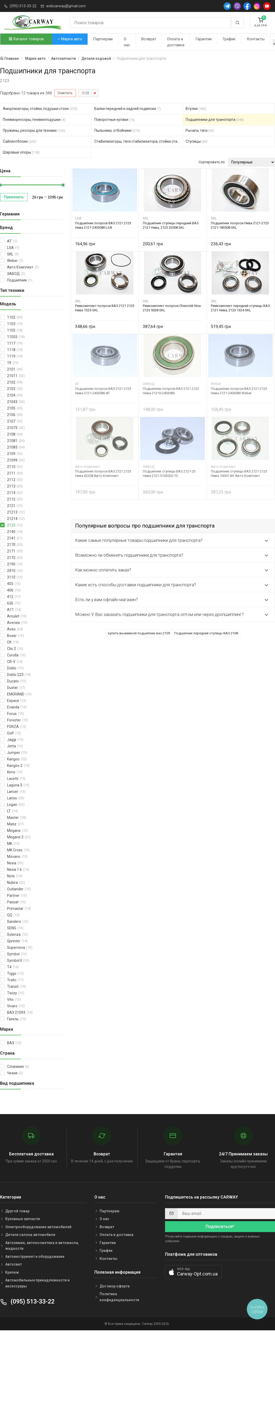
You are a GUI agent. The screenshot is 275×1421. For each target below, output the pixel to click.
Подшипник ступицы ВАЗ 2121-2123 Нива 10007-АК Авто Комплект (239, 473)
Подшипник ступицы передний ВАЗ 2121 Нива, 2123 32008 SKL (171, 225)
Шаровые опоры (21, 152)
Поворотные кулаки (114, 119)
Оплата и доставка (175, 42)
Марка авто (70, 39)
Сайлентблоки (19, 141)
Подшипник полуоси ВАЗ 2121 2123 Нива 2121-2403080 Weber (239, 391)
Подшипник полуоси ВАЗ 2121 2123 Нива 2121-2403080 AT (103, 391)
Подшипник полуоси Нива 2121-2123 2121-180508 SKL (240, 225)
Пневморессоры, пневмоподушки (34, 119)
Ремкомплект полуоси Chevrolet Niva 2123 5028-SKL (172, 308)
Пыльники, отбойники (117, 130)
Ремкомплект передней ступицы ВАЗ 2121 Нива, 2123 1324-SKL (240, 308)
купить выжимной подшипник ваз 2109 (139, 633)
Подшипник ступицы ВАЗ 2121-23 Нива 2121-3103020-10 (169, 473)
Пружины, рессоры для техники (34, 130)
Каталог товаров (26, 39)
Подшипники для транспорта (215, 119)
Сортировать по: (212, 162)
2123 (85, 93)
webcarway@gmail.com (66, 6)
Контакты (256, 39)
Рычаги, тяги (200, 130)
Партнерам (103, 39)
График (229, 39)
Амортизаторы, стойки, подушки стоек (40, 109)
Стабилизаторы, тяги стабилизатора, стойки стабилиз (138, 141)
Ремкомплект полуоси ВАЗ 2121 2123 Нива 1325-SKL (104, 308)
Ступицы (196, 141)
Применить (14, 197)
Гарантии (203, 39)
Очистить (65, 93)
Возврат (148, 39)
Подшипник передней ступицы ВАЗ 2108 (206, 633)
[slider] (63, 185)
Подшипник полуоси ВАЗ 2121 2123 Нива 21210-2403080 (171, 391)
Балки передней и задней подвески (127, 109)
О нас (127, 42)
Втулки (196, 109)
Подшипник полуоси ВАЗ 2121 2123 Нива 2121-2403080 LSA (103, 225)
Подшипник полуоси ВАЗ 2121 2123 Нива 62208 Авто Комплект (103, 473)
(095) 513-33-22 (23, 6)
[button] (193, 1272)
